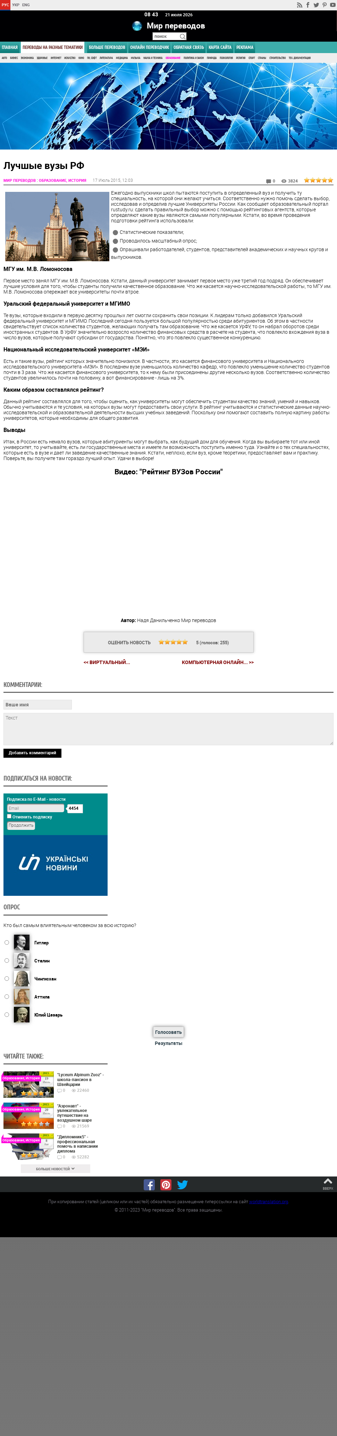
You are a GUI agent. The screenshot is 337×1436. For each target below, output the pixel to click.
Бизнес (14, 58)
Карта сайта (220, 47)
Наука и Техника (152, 58)
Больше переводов (107, 47)
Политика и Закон (194, 58)
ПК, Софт (91, 58)
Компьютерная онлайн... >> (218, 662)
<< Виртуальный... (107, 662)
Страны (262, 58)
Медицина (122, 58)
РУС (5, 4)
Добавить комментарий (32, 752)
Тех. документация (300, 58)
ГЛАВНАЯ (10, 47)
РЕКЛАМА (244, 47)
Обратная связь (189, 47)
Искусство (69, 58)
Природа (212, 58)
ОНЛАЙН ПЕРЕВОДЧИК (149, 47)
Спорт (251, 58)
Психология (226, 58)
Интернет (56, 58)
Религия (240, 58)
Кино (81, 58)
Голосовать (168, 1032)
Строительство (277, 58)
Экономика (27, 58)
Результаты (169, 1042)
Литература (106, 58)
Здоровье (42, 58)
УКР (15, 4)
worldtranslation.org (268, 1201)
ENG (26, 4)
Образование (173, 58)
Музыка (135, 58)
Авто (4, 58)
